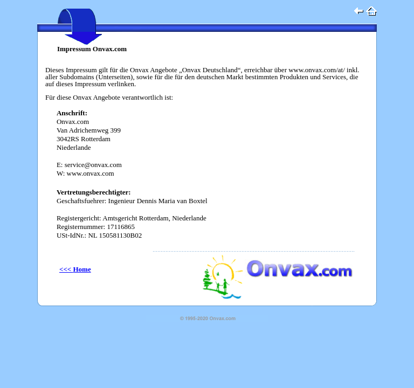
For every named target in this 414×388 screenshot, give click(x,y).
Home (75, 269)
